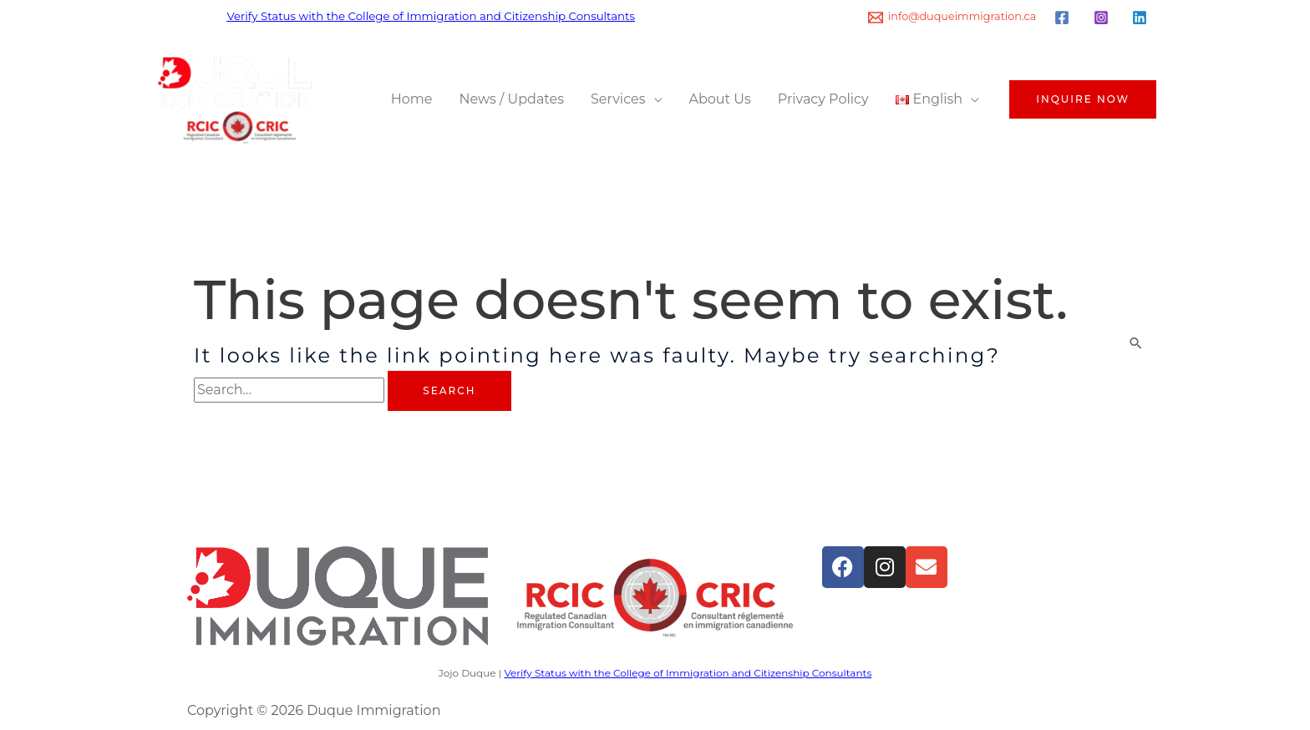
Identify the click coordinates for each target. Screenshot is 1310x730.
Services (618, 99)
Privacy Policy (823, 99)
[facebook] (1064, 17)
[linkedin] (1142, 17)
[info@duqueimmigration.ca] (952, 17)
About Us (720, 99)
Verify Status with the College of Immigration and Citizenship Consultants (430, 16)
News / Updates (512, 99)
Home (412, 99)
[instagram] (1103, 17)
